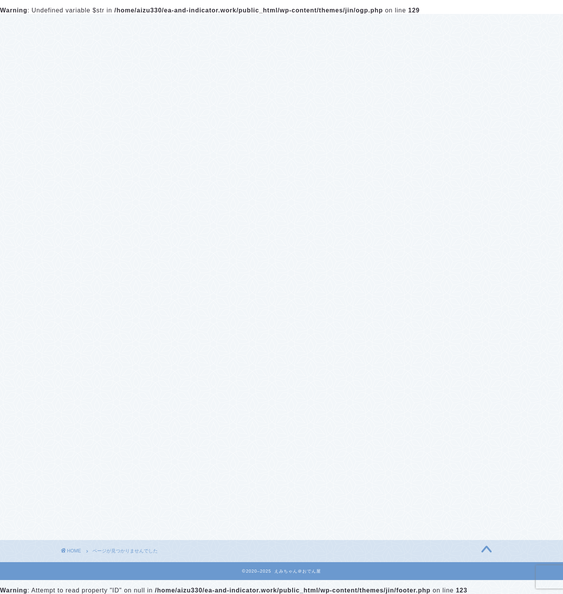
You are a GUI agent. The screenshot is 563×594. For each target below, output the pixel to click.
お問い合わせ (202, 24)
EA (84, 508)
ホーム (81, 24)
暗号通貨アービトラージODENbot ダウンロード (441, 245)
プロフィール (136, 24)
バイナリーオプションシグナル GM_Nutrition (426, 294)
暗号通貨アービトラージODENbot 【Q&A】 (443, 269)
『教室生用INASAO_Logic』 (412, 408)
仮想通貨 (94, 519)
